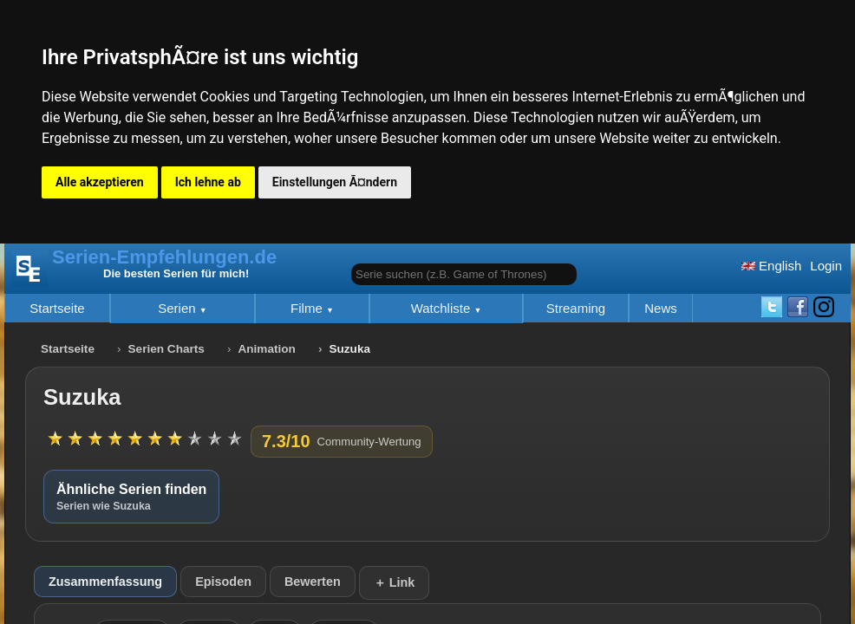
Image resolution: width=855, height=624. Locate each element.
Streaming (575, 308)
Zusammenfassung (105, 581)
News (660, 308)
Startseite (56, 308)
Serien (178, 308)
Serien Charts (166, 348)
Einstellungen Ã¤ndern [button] (334, 182)
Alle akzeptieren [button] (99, 182)
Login (826, 265)
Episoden (223, 581)
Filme (308, 308)
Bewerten (312, 581)
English (771, 265)
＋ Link (394, 582)
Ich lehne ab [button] (208, 182)
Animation (266, 348)
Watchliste (442, 308)
